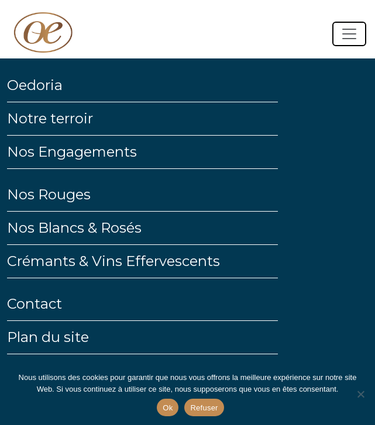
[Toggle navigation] (349, 34)
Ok (168, 407)
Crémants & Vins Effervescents (113, 261)
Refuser (204, 407)
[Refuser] (360, 394)
